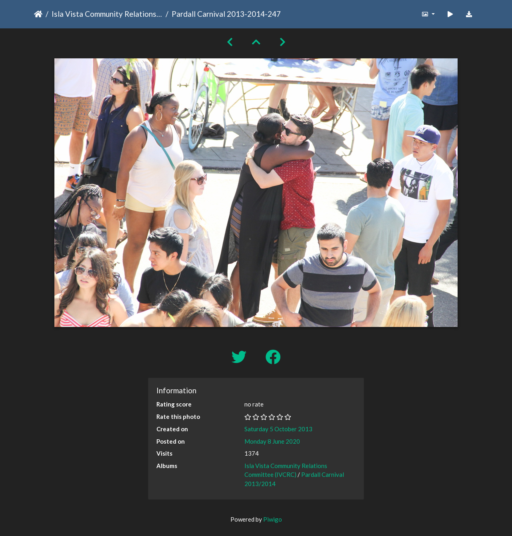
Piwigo (272, 519)
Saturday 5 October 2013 (278, 428)
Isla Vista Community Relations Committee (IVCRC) (107, 13)
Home (38, 14)
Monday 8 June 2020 (272, 441)
